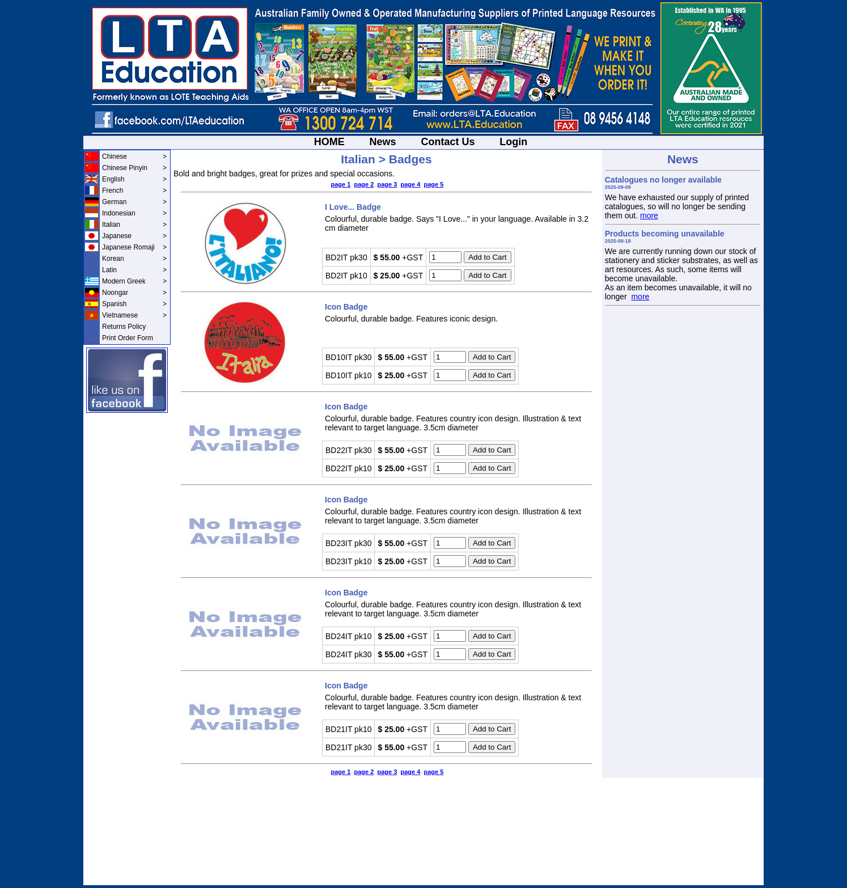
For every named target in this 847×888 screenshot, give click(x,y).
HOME (329, 141)
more (649, 215)
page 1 (341, 184)
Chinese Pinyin (134, 168)
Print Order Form (127, 338)
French (134, 190)
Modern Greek (134, 281)
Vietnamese (134, 315)
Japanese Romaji (134, 247)
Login (513, 141)
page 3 (387, 184)
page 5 (433, 184)
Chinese (134, 156)
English (134, 179)
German (134, 202)
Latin (134, 270)
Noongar (134, 293)
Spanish (134, 304)
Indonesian (134, 213)
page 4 (410, 184)
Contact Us (448, 141)
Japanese (134, 236)
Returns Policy (124, 327)
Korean (134, 259)
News (383, 141)
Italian (134, 225)
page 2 (364, 184)
